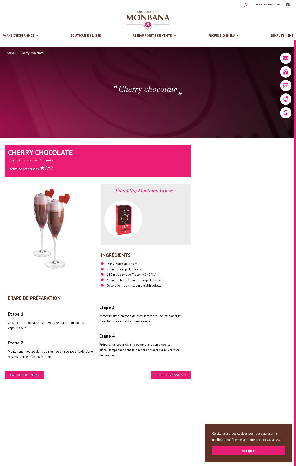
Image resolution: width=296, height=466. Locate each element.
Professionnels (221, 35)
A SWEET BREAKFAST (24, 375)
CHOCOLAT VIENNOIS (170, 375)
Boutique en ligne (86, 35)
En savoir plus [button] (272, 439)
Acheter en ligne (267, 4)
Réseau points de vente (152, 35)
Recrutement (282, 35)
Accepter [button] (248, 450)
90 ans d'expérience (18, 35)
